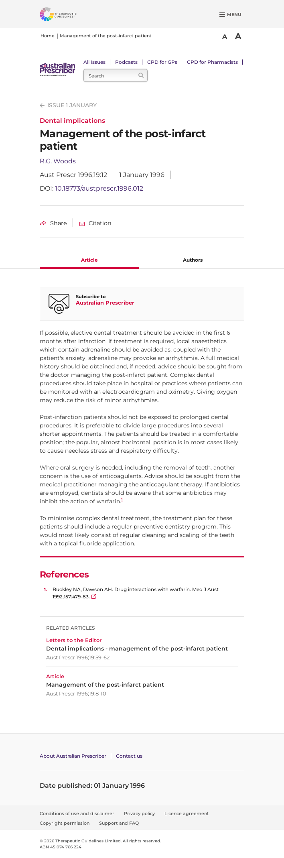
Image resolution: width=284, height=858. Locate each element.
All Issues (94, 62)
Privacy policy (139, 813)
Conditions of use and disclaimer (77, 813)
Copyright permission (64, 823)
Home (48, 36)
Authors (193, 260)
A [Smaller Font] (224, 37)
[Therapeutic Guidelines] (68, 15)
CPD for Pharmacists (212, 62)
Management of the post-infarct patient (106, 36)
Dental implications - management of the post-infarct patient (137, 648)
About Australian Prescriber (73, 756)
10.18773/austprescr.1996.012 (99, 188)
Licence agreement (186, 813)
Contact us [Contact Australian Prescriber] (129, 756)
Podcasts (126, 62)
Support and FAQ (119, 823)
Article (89, 260)
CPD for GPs (162, 62)
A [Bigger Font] (238, 36)
